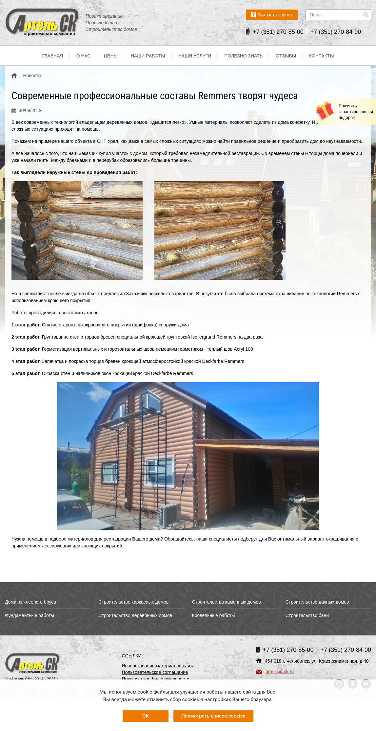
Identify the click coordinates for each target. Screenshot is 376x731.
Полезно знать (243, 55)
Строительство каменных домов (226, 602)
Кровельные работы (213, 615)
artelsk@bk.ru (275, 671)
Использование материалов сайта (158, 665)
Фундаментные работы (29, 615)
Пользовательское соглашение (155, 672)
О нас (83, 55)
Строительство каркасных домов (133, 602)
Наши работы (148, 55)
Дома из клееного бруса (30, 602)
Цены (111, 55)
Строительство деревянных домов (135, 615)
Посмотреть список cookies (213, 716)
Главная (52, 55)
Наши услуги (194, 55)
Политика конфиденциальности (156, 678)
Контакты (321, 55)
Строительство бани (307, 615)
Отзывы (286, 55)
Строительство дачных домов (317, 602)
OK (145, 716)
